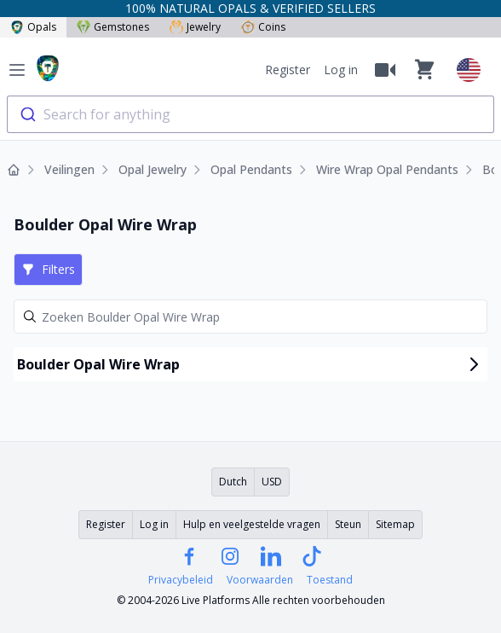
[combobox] (250, 114)
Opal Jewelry (152, 169)
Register (287, 69)
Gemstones (113, 27)
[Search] (250, 316)
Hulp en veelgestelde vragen (251, 524)
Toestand (330, 580)
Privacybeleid (180, 580)
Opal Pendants (251, 169)
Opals (33, 27)
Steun (348, 524)
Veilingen (69, 169)
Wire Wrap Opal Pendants (387, 169)
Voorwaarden (260, 580)
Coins (263, 27)
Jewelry (195, 27)
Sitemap (395, 524)
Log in (341, 69)
